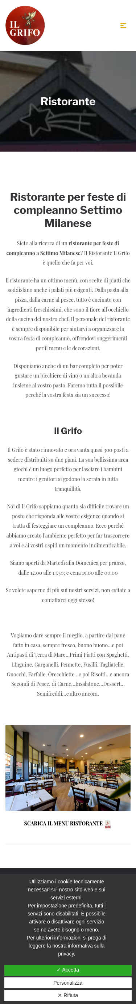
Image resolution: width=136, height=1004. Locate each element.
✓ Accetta (68, 970)
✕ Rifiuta (68, 995)
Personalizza (67, 983)
